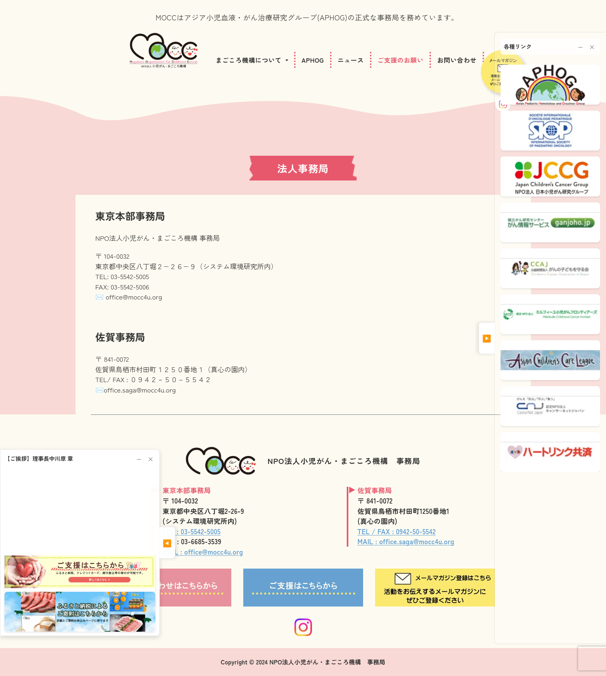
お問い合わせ (457, 60)
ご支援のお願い (401, 60)
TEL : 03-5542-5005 (192, 531)
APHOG (313, 60)
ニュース (351, 60)
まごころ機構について (249, 60)
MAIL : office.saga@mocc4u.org (406, 541)
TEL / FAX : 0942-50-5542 (397, 531)
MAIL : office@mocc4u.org (203, 552)
